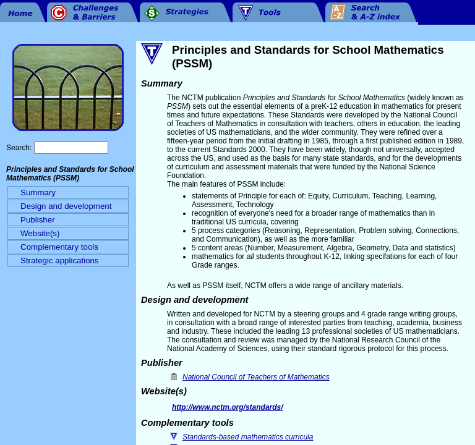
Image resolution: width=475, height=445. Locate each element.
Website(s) (39, 233)
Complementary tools (59, 247)
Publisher (37, 219)
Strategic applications (59, 260)
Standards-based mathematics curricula (247, 437)
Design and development (65, 206)
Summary (38, 192)
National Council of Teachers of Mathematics (256, 377)
